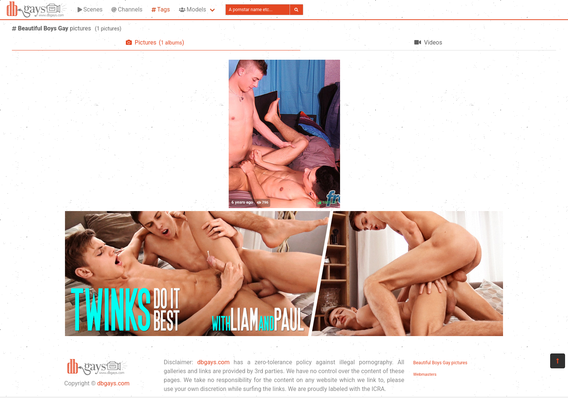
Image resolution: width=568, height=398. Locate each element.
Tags (160, 9)
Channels (126, 9)
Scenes (90, 9)
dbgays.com (113, 383)
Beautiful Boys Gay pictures (440, 362)
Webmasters (425, 374)
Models (192, 9)
